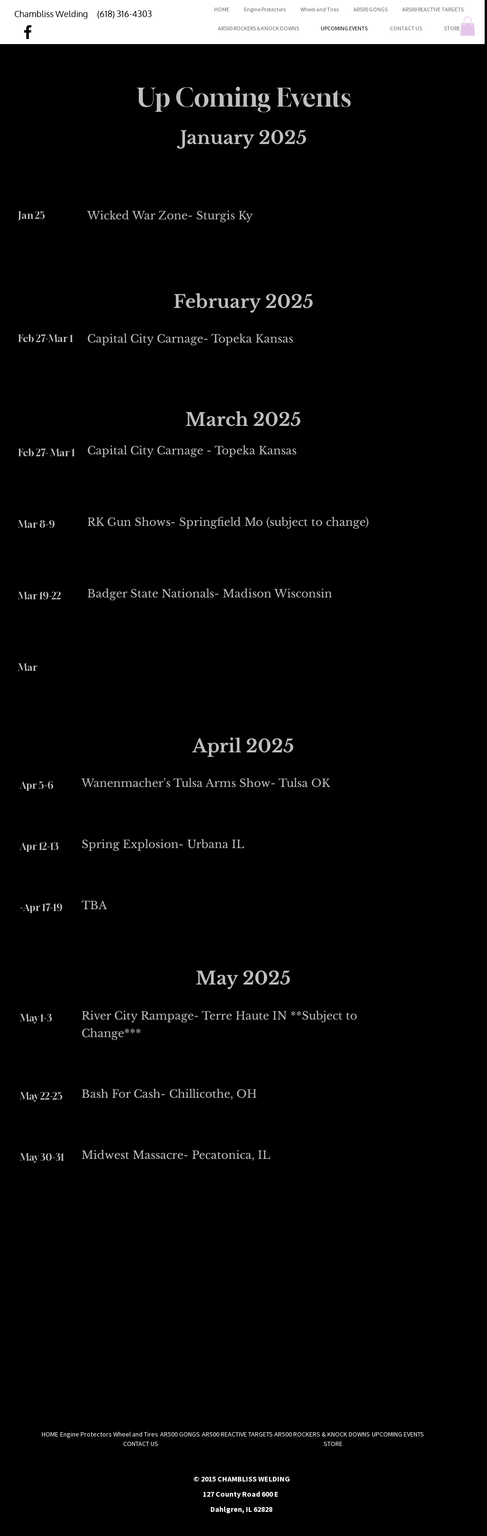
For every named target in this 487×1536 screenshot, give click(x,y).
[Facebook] (27, 32)
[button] (468, 26)
